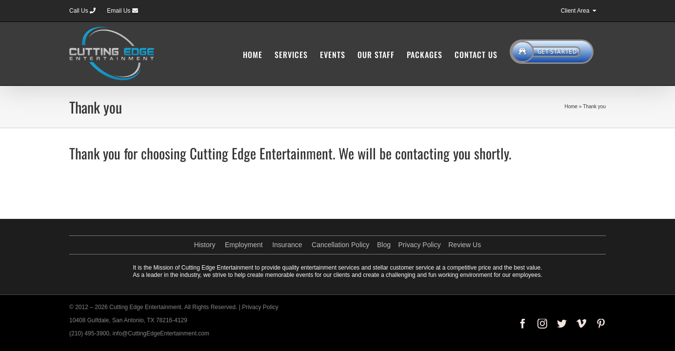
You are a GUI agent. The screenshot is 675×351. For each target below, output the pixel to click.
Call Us (82, 10)
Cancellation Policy (340, 245)
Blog (384, 245)
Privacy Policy (419, 245)
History (205, 245)
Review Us (464, 245)
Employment (244, 245)
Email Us (122, 10)
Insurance (287, 245)
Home (570, 106)
